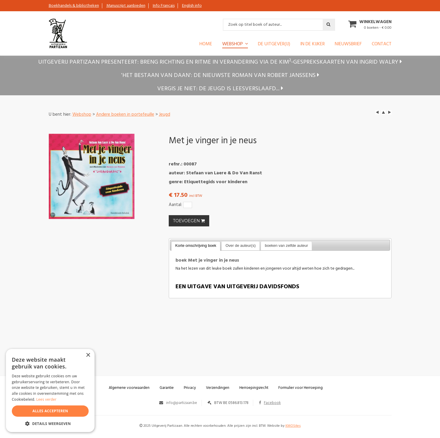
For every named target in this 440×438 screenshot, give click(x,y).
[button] (50, 423)
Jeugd (164, 114)
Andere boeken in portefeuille (125, 114)
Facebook (270, 403)
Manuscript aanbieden (125, 5)
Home (205, 44)
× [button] (88, 355)
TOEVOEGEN (189, 220)
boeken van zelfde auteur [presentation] (286, 245)
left (377, 112)
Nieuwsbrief (348, 44)
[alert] (50, 390)
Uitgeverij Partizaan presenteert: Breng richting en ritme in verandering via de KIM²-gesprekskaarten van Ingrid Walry (220, 62)
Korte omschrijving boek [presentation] (195, 245)
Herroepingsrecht (253, 388)
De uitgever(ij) (274, 44)
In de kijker (312, 44)
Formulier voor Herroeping (300, 388)
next (389, 112)
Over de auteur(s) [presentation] (240, 245)
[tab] (195, 246)
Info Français (164, 5)
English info (192, 5)
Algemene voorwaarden (129, 388)
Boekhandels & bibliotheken (74, 5)
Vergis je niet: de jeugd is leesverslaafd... (220, 89)
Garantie (167, 388)
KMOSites (293, 426)
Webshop (232, 44)
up (383, 112)
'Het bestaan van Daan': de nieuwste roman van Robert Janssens (220, 75)
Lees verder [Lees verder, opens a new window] (46, 399)
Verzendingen (217, 388)
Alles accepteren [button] (50, 410)
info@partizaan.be (181, 403)
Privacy (190, 388)
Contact (382, 44)
